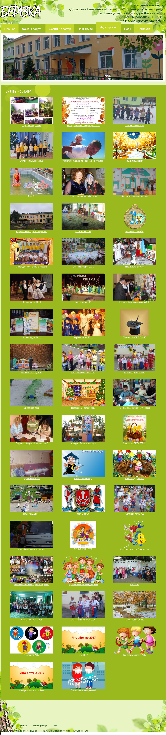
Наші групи (85, 29)
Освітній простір (60, 29)
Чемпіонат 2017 (31, 655)
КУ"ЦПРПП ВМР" (81, 731)
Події (127, 29)
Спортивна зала (83, 231)
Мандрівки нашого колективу (31, 549)
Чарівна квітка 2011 (83, 302)
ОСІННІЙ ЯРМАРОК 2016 (83, 620)
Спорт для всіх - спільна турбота (31, 267)
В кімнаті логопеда (83, 478)
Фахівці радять (32, 29)
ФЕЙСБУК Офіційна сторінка (56, 731)
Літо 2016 (134, 584)
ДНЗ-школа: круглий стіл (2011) (135, 408)
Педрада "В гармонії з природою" (32, 443)
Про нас (9, 29)
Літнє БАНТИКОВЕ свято (83, 372)
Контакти (144, 29)
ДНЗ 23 (20, 11)
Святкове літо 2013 (135, 514)
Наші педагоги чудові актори (83, 196)
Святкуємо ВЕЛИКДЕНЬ (134, 443)
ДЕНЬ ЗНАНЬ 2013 (83, 549)
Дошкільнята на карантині (83, 690)
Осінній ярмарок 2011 (83, 267)
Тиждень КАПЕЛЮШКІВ (134, 337)
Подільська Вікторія (134, 267)
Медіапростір (108, 27)
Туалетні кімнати (32, 478)
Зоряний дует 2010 (32, 302)
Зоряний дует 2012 (32, 337)
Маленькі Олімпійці (134, 231)
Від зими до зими (134, 161)
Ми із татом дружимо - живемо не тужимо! (83, 161)
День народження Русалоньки (134, 549)
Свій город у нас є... (134, 478)
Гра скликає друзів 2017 (134, 655)
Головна (8, 725)
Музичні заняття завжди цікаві (83, 584)
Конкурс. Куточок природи (83, 443)
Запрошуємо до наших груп (134, 196)
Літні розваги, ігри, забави (31, 690)
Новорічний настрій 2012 (83, 408)
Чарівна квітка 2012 (83, 337)
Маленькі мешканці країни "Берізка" (31, 584)
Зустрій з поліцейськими (31, 161)
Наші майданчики (31, 514)
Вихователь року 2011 (31, 372)
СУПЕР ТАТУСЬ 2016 (31, 620)
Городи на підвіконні (31, 125)
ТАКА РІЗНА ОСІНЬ (134, 620)
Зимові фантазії (31, 408)
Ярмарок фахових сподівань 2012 (134, 302)
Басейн (31, 196)
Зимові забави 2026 (134, 125)
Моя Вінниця (83, 514)
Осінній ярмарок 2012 (134, 372)
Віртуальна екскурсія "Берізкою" (31, 231)
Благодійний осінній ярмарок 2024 (83, 125)
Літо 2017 (83, 655)
